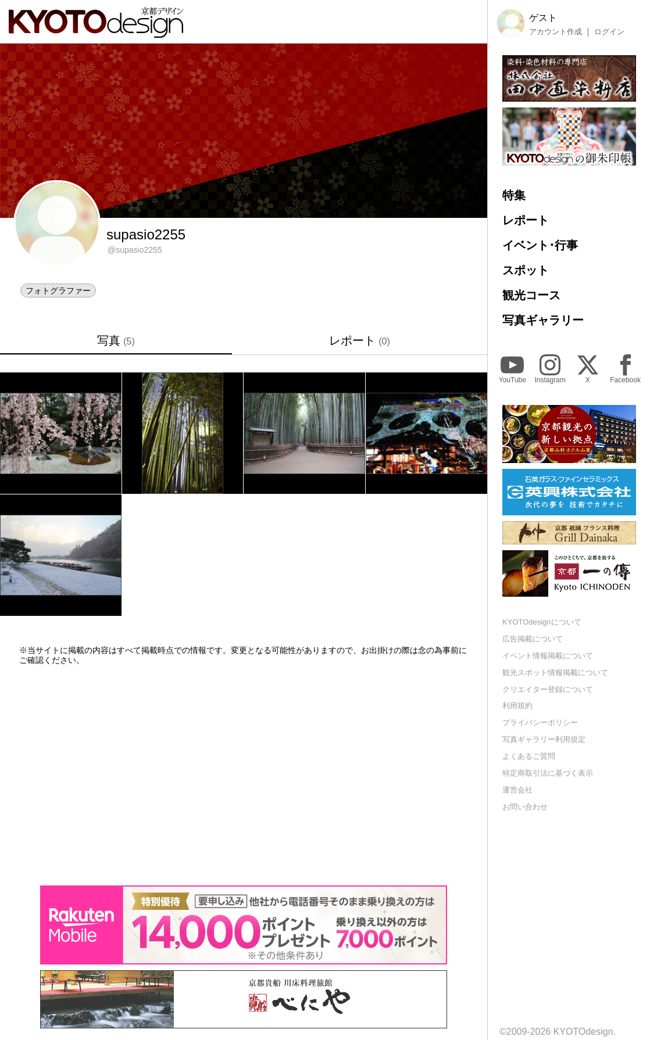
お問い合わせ (525, 806)
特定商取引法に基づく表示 (547, 773)
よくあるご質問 (528, 756)
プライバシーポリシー (540, 722)
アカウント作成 (555, 32)
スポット (525, 270)
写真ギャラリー (543, 320)
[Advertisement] (243, 775)
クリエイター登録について (547, 689)
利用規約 (517, 705)
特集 (514, 195)
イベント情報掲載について (547, 655)
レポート (359, 340)
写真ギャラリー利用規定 (543, 739)
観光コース (531, 295)
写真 (116, 340)
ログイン (609, 32)
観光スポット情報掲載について (555, 672)
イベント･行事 (540, 245)
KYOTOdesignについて (541, 622)
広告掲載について (532, 638)
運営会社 (517, 790)
